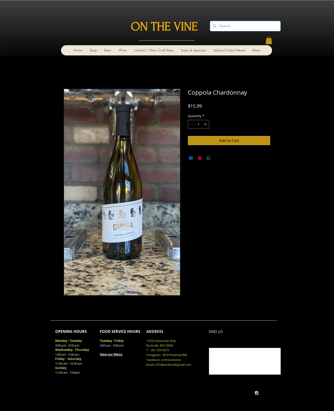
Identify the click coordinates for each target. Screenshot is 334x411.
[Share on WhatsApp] (208, 158)
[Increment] (206, 124)
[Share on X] (217, 158)
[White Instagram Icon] (256, 393)
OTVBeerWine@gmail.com (173, 365)
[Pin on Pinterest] (199, 158)
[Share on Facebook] (191, 158)
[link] (269, 40)
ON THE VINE (164, 27)
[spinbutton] (198, 124)
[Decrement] (191, 124)
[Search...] (245, 26)
